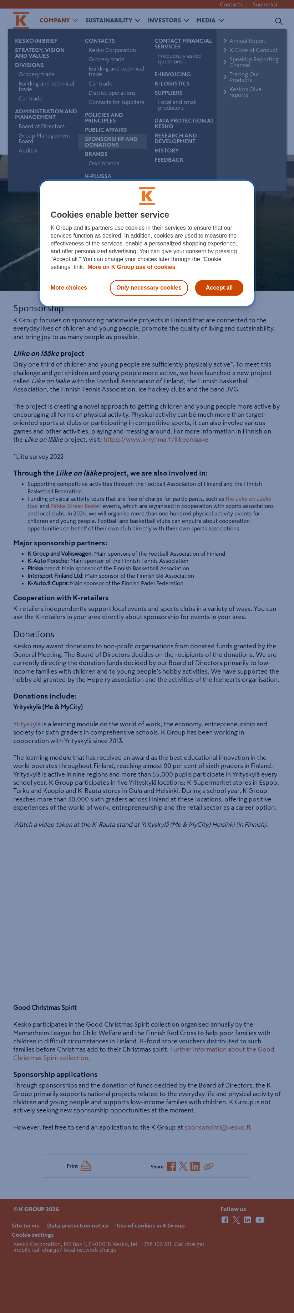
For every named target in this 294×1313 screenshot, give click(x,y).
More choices (69, 288)
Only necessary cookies (148, 288)
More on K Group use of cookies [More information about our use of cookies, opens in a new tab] (131, 267)
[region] (147, 243)
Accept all (219, 288)
